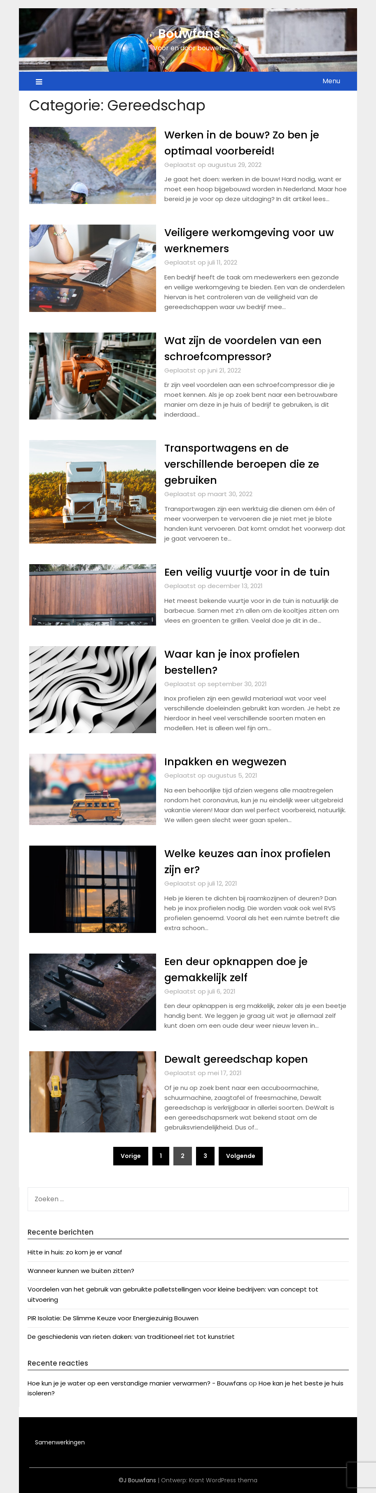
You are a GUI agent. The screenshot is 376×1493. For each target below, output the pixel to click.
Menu (331, 81)
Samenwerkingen (60, 1442)
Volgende (240, 1156)
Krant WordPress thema (223, 1480)
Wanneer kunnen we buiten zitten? (81, 1270)
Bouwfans (189, 33)
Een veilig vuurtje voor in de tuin (251, 572)
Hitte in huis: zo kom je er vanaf (75, 1252)
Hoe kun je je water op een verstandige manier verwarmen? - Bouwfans (137, 1383)
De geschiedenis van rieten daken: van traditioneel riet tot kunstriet (131, 1336)
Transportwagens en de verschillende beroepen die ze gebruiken (245, 464)
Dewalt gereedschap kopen (239, 1059)
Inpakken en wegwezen (227, 761)
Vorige (131, 1156)
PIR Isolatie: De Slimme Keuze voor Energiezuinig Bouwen (113, 1318)
